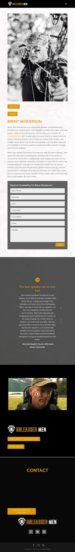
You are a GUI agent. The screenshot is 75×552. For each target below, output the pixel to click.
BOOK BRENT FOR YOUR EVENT (23, 439)
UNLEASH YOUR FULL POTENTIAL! (21, 511)
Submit (60, 245)
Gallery (13, 106)
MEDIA (12, 114)
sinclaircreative (45, 549)
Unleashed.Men (14, 136)
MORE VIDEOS (15, 447)
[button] (9, 318)
